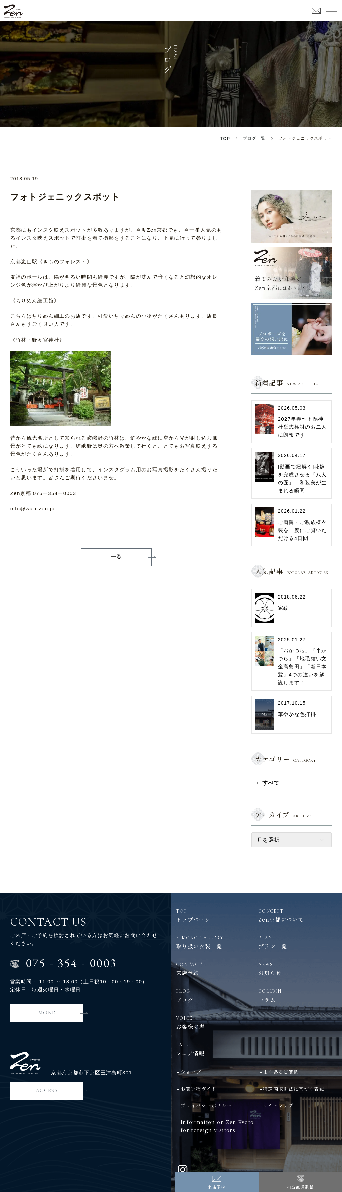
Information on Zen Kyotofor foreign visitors (217, 1126)
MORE (46, 1012)
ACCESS (47, 1090)
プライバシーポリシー (206, 1105)
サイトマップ (278, 1105)
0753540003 (71, 963)
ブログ (215, 995)
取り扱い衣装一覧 (215, 942)
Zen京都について (297, 915)
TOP (225, 138)
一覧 (116, 557)
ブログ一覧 (254, 138)
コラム (297, 995)
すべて (271, 783)
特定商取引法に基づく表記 (293, 1088)
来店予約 (216, 1187)
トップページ (215, 915)
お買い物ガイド (198, 1088)
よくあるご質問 (281, 1071)
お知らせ (297, 968)
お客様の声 (215, 1022)
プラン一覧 (297, 942)
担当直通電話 (300, 1187)
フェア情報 (256, 1049)
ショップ (191, 1071)
